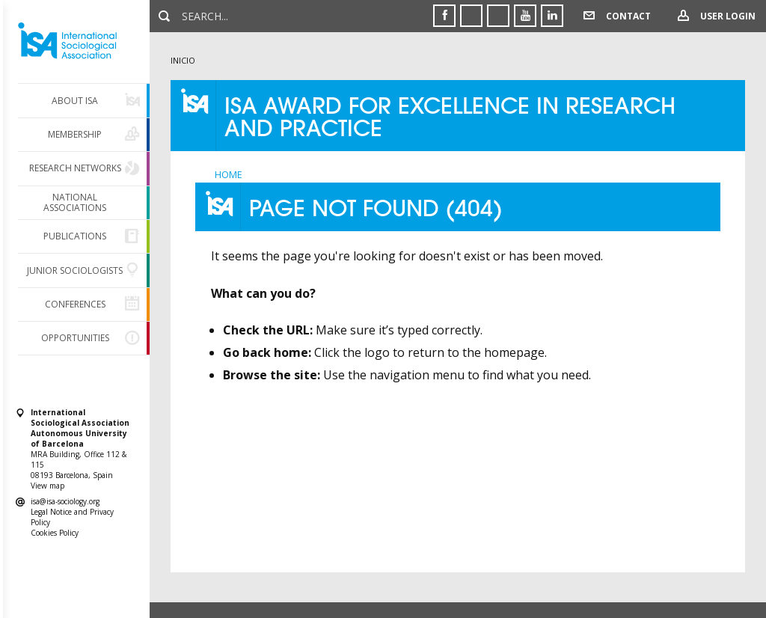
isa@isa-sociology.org (65, 501)
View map (47, 485)
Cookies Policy (55, 532)
